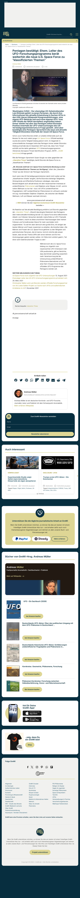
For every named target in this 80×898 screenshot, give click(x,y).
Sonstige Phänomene (59, 790)
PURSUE (61, 488)
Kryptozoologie (34, 795)
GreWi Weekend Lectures (13, 806)
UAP (69, 488)
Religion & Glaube (58, 786)
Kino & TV (32, 788)
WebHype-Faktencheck (60, 804)
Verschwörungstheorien (60, 802)
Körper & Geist (13, 473)
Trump (66, 488)
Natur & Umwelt (34, 804)
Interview (32, 786)
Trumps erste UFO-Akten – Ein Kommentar (56, 478)
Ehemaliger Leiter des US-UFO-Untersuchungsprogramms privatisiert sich (39, 278)
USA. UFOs (53, 490)
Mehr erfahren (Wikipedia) (24, 406)
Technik (55, 795)
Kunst (30, 797)
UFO (38, 148)
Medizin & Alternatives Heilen (38, 799)
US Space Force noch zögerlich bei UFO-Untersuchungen (33, 276)
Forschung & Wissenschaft (14, 795)
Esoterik (8, 793)
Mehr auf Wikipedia (15, 576)
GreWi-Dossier (33, 784)
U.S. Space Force (43, 138)
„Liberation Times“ (19, 160)
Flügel (19, 488)
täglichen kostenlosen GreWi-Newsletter (48, 203)
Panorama (32, 806)
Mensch (31, 802)
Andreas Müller (16, 64)
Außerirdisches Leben (12, 788)
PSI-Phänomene (57, 784)
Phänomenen (30, 186)
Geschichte (9, 799)
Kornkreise (32, 790)
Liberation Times (32, 306)
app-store (32, 713)
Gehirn (23, 488)
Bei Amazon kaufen (32, 689)
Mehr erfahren (59, 539)
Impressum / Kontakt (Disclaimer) (16, 813)
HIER (19, 203)
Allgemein (8, 784)
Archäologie (9, 786)
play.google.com (32, 719)
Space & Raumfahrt (58, 793)
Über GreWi (9, 808)
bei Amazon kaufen (33, 616)
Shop (30, 745)
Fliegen (15, 488)
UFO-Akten (46, 490)
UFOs (55, 473)
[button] (16, 380)
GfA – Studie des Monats (13, 804)
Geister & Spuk (10, 797)
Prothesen (29, 488)
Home (7, 44)
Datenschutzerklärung (12, 810)
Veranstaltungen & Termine (61, 799)
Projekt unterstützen (40, 852)
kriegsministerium (53, 488)
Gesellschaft (9, 802)
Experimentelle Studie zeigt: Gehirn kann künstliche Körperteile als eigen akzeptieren (22, 479)
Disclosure (14, 44)
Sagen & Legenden (58, 788)
